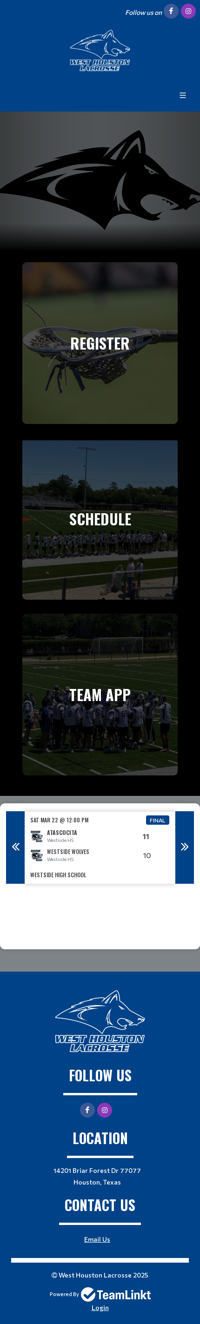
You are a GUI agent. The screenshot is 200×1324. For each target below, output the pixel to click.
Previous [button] (15, 847)
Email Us (97, 1239)
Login (100, 1307)
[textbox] (100, 917)
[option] (100, 848)
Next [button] (184, 847)
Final (158, 820)
